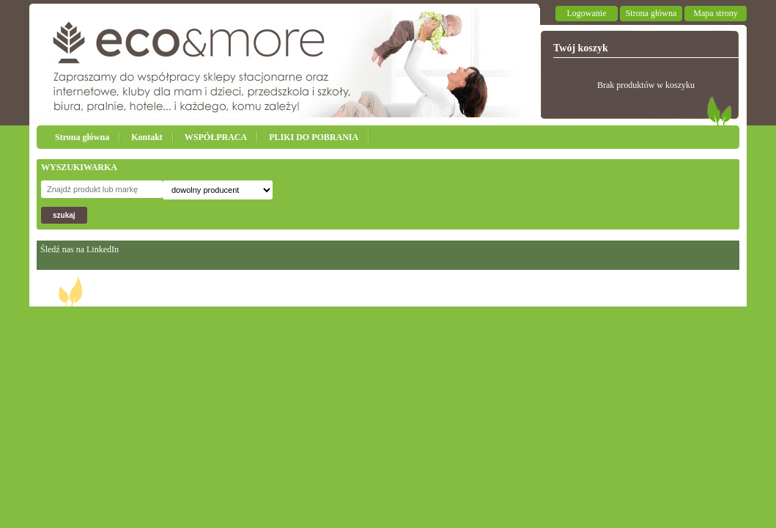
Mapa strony (715, 13)
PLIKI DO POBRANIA (313, 137)
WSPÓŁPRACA (216, 137)
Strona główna (651, 13)
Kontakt (147, 137)
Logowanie (587, 13)
